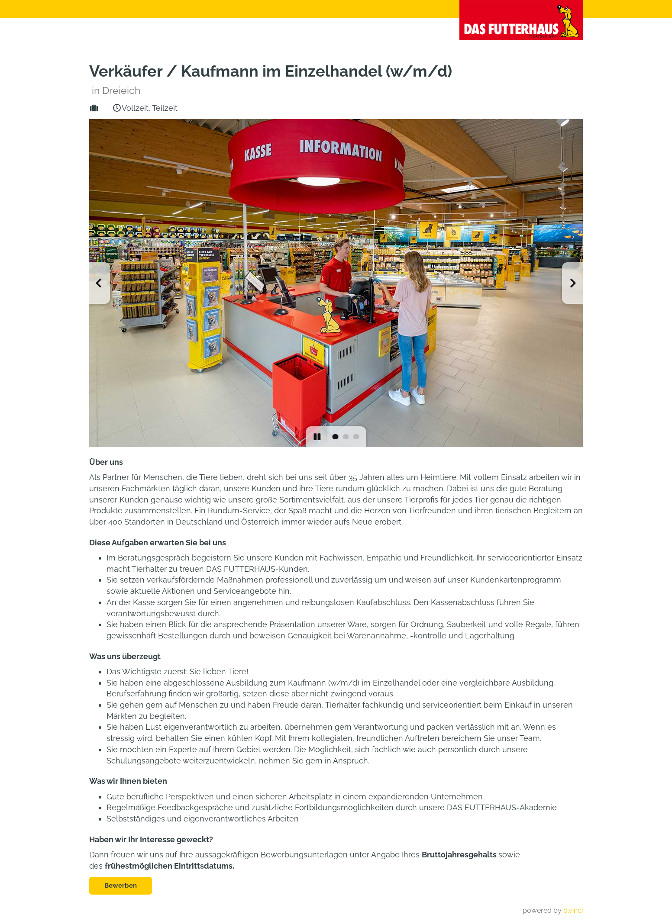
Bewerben (120, 885)
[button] (99, 283)
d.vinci (573, 910)
